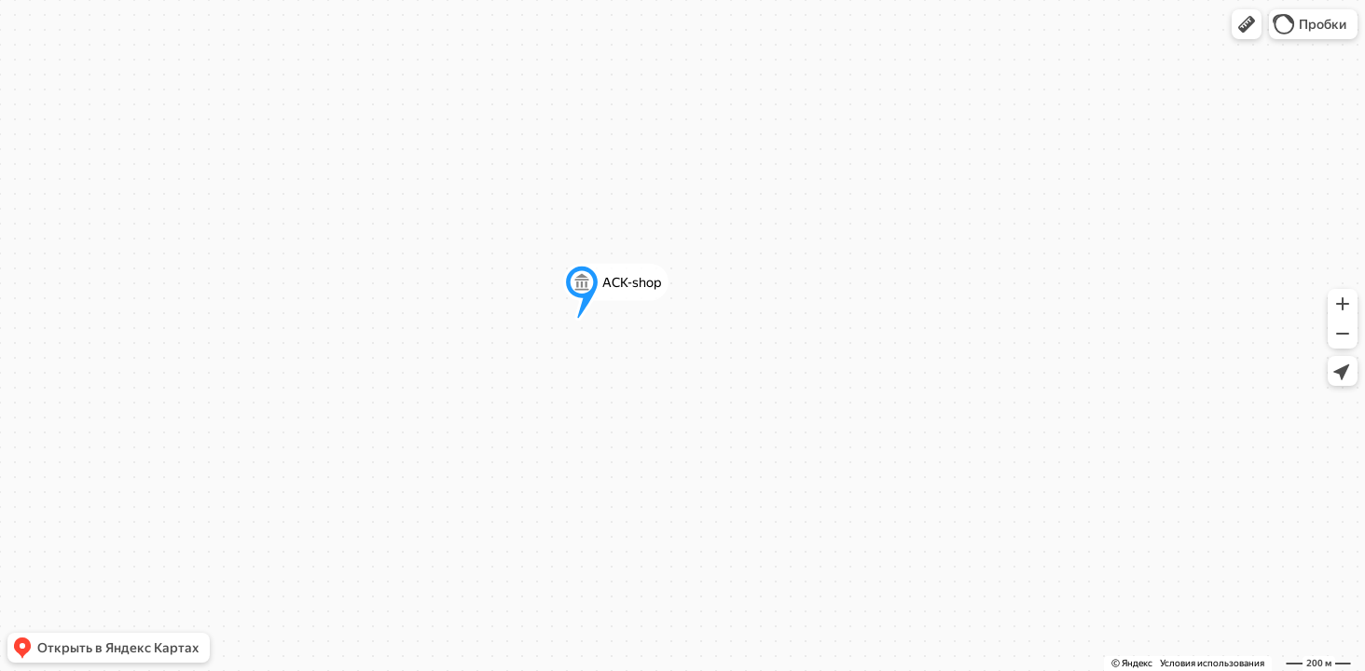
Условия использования (1212, 663)
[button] (1247, 24)
